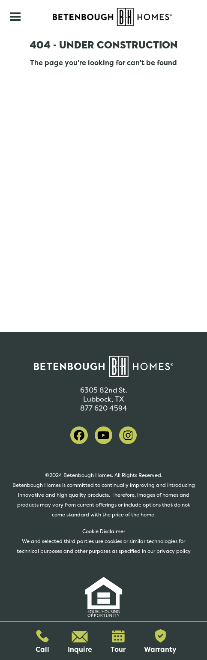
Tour (118, 642)
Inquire (80, 642)
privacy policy (173, 551)
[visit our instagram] (128, 435)
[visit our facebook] (79, 435)
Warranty (160, 641)
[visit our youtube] (103, 435)
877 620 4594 (103, 408)
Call (42, 642)
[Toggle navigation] (15, 17)
